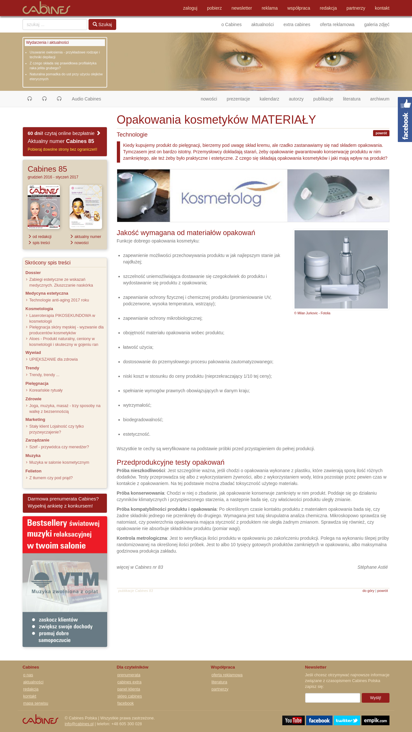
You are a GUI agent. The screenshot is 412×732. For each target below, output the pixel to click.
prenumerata (128, 675)
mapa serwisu (35, 703)
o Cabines (231, 24)
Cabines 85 (47, 169)
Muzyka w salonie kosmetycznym (59, 462)
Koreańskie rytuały (46, 390)
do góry (368, 591)
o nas (28, 675)
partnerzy (356, 8)
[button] (30, 99)
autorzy (296, 98)
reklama (270, 8)
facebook (125, 703)
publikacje (323, 98)
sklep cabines (129, 696)
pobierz (214, 8)
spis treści (39, 243)
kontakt (382, 8)
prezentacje (238, 98)
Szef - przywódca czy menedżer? (59, 447)
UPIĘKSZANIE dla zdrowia (53, 359)
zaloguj (190, 8)
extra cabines (297, 24)
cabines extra (129, 682)
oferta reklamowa (337, 24)
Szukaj (102, 24)
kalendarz (269, 98)
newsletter (241, 8)
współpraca (298, 8)
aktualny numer (85, 236)
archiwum (379, 98)
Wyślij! (375, 698)
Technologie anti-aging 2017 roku (59, 300)
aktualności (262, 24)
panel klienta (128, 689)
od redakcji (40, 236)
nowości (211, 98)
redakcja (328, 8)
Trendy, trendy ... (44, 375)
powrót (381, 133)
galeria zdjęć (376, 24)
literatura (351, 98)
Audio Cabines (86, 98)
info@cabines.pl (79, 724)
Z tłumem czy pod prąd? (51, 478)
